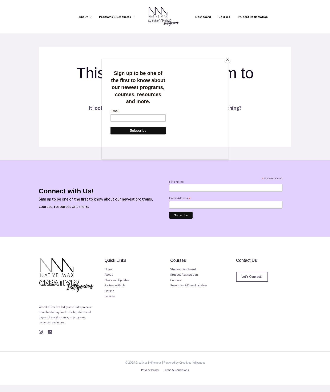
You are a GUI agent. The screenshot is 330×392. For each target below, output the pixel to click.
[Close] (227, 60)
